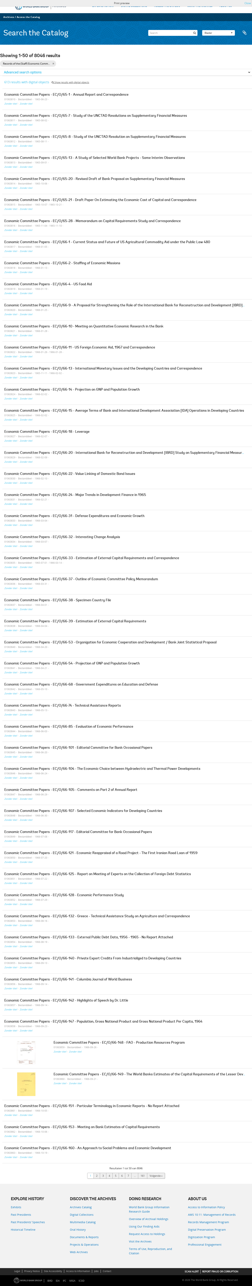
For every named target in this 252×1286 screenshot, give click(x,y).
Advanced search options (23, 72)
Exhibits (16, 1207)
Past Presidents (21, 1215)
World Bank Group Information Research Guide (149, 1209)
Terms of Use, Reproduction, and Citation (150, 1251)
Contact (107, 1271)
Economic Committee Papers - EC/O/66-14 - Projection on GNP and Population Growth (72, 390)
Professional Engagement (204, 1244)
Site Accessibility (53, 1271)
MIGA (72, 1280)
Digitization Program (201, 1237)
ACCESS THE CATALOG (167, 6)
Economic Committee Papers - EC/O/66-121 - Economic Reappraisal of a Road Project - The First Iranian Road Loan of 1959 (100, 853)
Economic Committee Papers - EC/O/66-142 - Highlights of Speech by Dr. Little (66, 1000)
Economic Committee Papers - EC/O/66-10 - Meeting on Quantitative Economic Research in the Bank (83, 326)
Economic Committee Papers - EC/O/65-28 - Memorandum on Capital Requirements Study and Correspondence (92, 221)
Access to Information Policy (206, 1207)
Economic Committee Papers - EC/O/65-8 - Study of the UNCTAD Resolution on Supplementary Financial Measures (95, 137)
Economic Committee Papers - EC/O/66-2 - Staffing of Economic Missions (62, 263)
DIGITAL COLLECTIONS (134, 6)
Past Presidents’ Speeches (28, 1222)
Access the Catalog (28, 17)
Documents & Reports (84, 1237)
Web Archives (79, 1252)
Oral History (78, 1229)
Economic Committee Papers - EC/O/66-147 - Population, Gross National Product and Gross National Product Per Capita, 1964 (103, 1022)
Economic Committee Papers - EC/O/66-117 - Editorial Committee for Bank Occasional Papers (78, 832)
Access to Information (78, 1271)
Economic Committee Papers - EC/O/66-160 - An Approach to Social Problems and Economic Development (87, 1148)
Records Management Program (208, 1222)
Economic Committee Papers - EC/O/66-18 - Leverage (47, 432)
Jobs (96, 1271)
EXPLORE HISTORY (103, 6)
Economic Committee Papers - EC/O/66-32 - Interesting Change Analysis (62, 537)
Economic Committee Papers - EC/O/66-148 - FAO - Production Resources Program (119, 1043)
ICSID (81, 1280)
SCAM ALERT (192, 1271)
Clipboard (244, 33)
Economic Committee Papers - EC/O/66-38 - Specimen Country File (57, 600)
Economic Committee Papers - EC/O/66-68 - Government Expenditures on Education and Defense (81, 685)
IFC (64, 1280)
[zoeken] (194, 33)
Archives (8, 17)
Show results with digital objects (70, 82)
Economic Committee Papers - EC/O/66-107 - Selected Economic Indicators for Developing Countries (83, 811)
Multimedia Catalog (83, 1222)
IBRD (50, 1280)
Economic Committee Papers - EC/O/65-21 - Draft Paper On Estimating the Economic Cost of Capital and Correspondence (100, 200)
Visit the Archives (140, 1241)
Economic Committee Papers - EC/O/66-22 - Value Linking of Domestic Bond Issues (69, 474)
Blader (219, 33)
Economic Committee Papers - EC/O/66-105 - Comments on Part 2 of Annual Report (70, 790)
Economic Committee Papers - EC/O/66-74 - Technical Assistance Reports (62, 706)
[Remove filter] (53, 63)
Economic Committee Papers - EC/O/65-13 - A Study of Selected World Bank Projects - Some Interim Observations (94, 158)
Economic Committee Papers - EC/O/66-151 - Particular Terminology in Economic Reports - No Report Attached (91, 1106)
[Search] (172, 33)
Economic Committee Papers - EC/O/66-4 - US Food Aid (48, 284)
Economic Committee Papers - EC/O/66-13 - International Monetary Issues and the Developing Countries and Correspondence (103, 369)
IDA (58, 1280)
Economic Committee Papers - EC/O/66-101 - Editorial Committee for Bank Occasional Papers (78, 748)
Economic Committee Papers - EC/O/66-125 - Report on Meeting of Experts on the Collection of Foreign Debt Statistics (97, 874)
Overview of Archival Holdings (148, 1219)
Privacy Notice (32, 1271)
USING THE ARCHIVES (199, 6)
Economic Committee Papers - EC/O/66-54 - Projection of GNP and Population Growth (72, 663)
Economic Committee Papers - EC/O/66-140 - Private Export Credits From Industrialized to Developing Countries (92, 958)
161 (143, 1176)
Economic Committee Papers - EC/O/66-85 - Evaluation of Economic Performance (68, 727)
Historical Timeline (23, 1229)
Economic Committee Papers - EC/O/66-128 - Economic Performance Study (64, 895)
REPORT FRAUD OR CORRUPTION (220, 1271)
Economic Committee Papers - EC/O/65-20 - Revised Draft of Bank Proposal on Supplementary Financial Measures (94, 179)
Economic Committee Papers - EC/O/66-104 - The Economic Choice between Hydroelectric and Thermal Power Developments (102, 769)
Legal (17, 1271)
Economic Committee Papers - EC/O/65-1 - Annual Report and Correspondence (66, 95)
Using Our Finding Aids (144, 1226)
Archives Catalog (81, 1207)
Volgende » (156, 1176)
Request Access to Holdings (147, 1234)
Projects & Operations (84, 1244)
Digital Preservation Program (207, 1229)
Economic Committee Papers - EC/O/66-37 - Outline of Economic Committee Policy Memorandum (81, 579)
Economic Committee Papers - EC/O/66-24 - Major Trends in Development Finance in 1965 (75, 495)
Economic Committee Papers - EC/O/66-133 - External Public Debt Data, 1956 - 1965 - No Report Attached (88, 937)
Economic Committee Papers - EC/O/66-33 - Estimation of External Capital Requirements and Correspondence (91, 558)
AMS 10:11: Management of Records (212, 1215)
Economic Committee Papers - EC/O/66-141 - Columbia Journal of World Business (68, 979)
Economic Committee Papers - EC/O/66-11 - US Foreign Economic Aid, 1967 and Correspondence (79, 347)
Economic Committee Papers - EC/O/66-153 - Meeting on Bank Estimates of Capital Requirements (82, 1127)
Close (248, 3)
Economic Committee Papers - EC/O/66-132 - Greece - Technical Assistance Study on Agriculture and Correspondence (97, 916)
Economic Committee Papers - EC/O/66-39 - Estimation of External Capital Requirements (75, 621)
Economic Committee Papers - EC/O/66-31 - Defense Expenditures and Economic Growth (74, 516)
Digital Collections (82, 1215)
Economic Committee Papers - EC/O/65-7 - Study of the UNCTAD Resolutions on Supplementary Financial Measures (95, 116)
